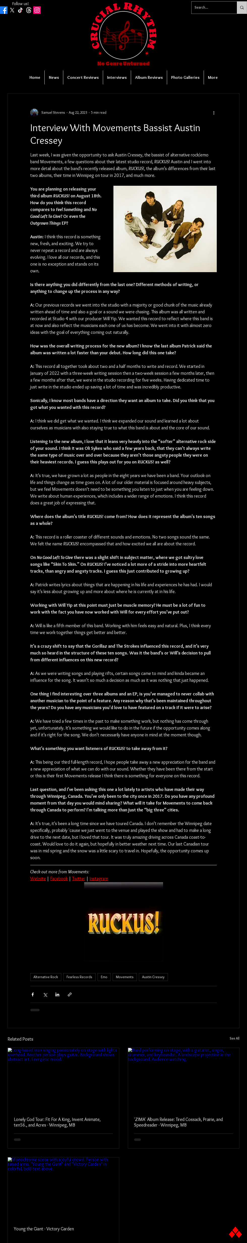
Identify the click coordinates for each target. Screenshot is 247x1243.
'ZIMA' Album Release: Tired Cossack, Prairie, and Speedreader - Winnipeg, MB (178, 1122)
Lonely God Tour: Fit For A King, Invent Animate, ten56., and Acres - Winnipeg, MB (57, 1122)
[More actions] (214, 113)
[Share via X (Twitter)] (45, 994)
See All (234, 1038)
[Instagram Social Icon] (37, 10)
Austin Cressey (153, 977)
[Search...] (210, 8)
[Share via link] (69, 994)
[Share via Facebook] (32, 994)
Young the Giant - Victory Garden (44, 1229)
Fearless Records (79, 977)
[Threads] (29, 10)
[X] (12, 10)
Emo (104, 977)
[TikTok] (20, 10)
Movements (125, 977)
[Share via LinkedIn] (57, 994)
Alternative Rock (46, 977)
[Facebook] (4, 10)
